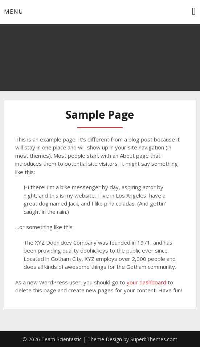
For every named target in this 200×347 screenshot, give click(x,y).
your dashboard (146, 282)
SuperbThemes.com (153, 339)
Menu (13, 12)
